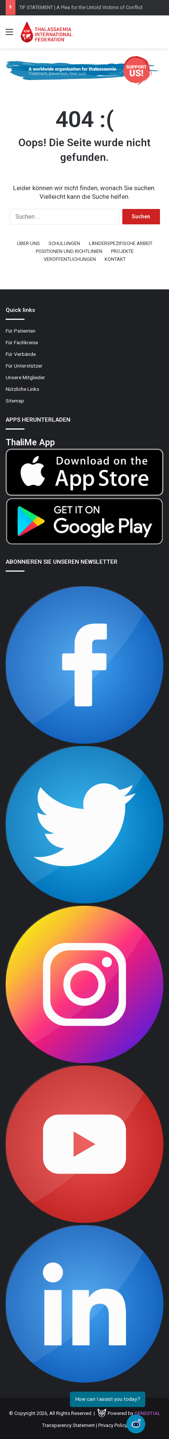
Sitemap (15, 401)
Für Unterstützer (24, 366)
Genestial (147, 1413)
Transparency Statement (68, 1425)
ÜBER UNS (28, 243)
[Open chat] (135, 1424)
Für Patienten (20, 331)
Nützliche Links (22, 389)
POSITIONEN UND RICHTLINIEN (69, 251)
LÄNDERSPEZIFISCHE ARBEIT (120, 243)
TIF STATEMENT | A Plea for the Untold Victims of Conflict (81, 7)
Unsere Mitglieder (25, 377)
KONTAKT (115, 259)
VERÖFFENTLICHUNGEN (70, 259)
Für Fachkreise (22, 342)
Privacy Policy (112, 1425)
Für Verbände (21, 354)
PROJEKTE (122, 251)
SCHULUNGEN (64, 243)
